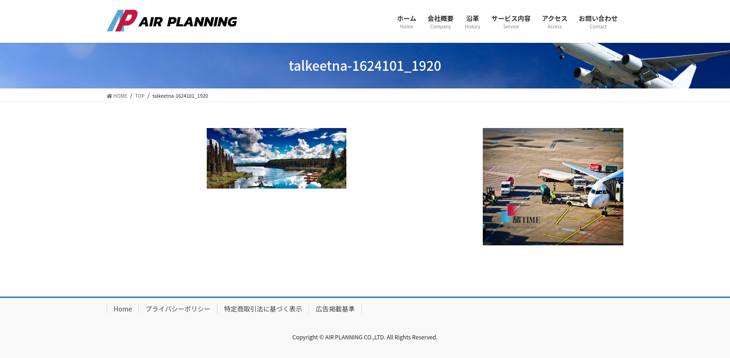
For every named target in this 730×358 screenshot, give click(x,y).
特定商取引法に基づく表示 (263, 308)
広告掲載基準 (335, 308)
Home (123, 308)
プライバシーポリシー (177, 308)
